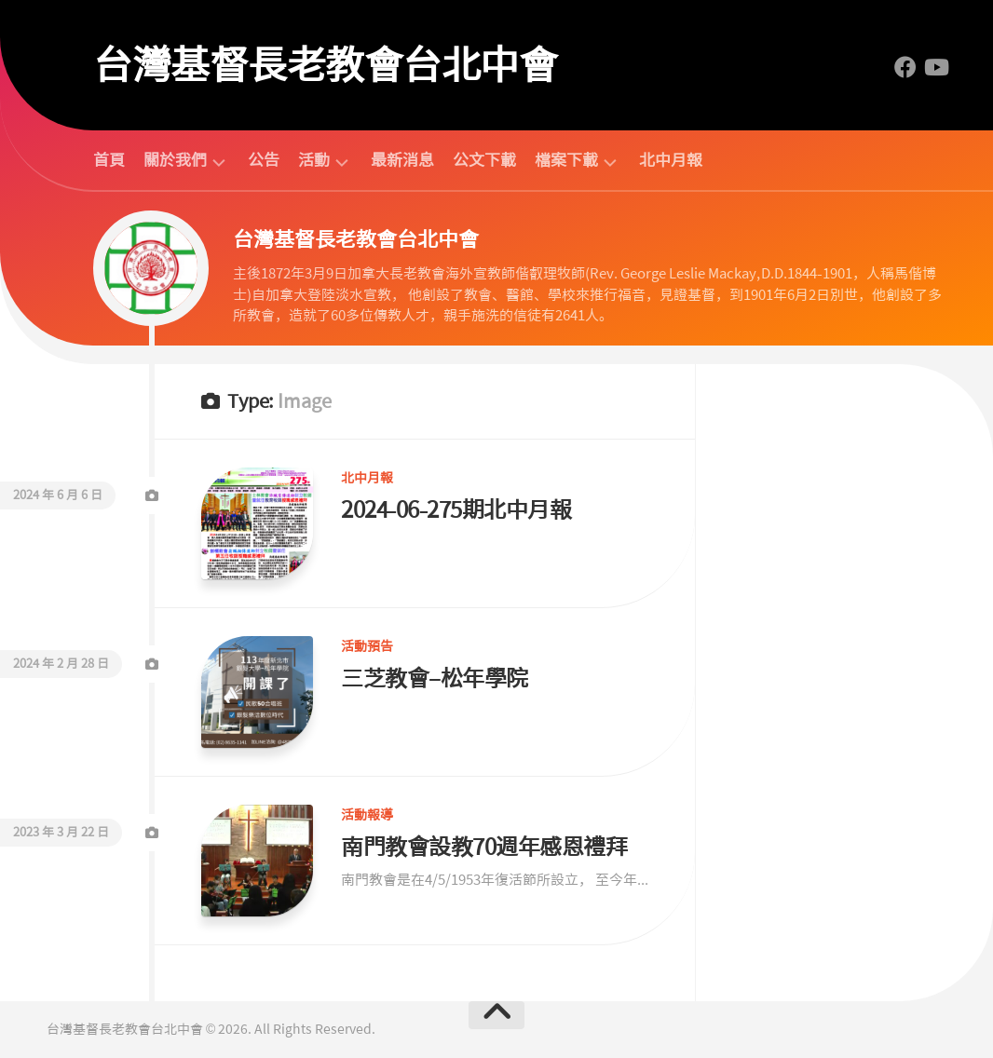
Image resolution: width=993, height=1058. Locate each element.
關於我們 (175, 160)
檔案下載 (566, 160)
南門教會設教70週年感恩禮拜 (484, 847)
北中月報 (670, 160)
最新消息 (402, 160)
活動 (314, 160)
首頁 (109, 160)
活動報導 (367, 815)
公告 (263, 160)
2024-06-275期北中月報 (456, 509)
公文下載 (484, 160)
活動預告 (367, 646)
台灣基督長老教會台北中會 (325, 65)
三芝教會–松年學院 (434, 678)
